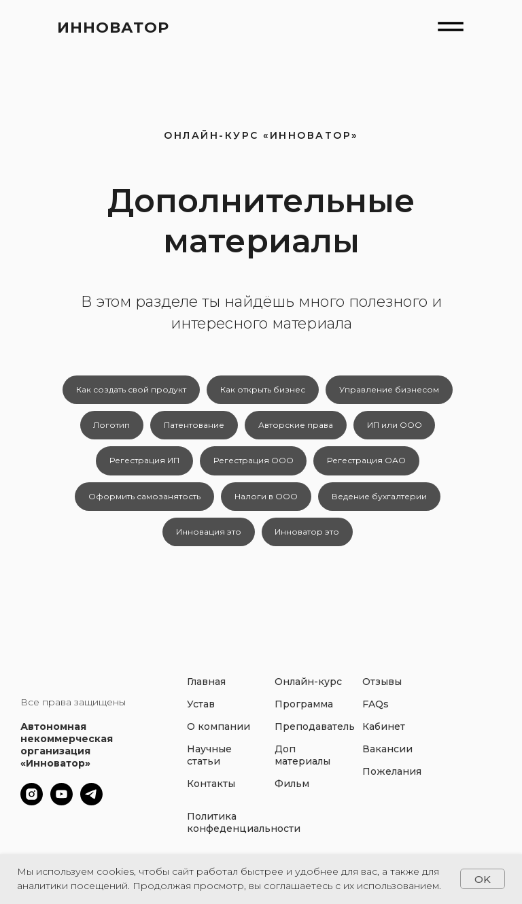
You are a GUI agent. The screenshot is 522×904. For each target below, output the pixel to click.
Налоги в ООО (266, 502)
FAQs (375, 712)
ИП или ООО (396, 427)
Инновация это (208, 538)
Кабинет (383, 735)
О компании (218, 735)
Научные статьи (209, 763)
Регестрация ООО (253, 464)
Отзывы (382, 690)
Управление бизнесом (390, 390)
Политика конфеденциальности (243, 830)
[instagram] (31, 810)
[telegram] (91, 810)
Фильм (292, 792)
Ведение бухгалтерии (380, 502)
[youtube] (61, 810)
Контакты (211, 792)
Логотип (109, 427)
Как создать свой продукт (130, 390)
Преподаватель (315, 735)
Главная (206, 690)
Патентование (193, 427)
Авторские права (296, 427)
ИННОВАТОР (113, 27)
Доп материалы (302, 763)
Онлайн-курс (308, 690)
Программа (304, 712)
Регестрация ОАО (368, 464)
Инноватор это (308, 538)
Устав (201, 712)
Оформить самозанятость (143, 502)
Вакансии (387, 757)
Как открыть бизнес (262, 390)
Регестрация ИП (143, 464)
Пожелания (391, 779)
